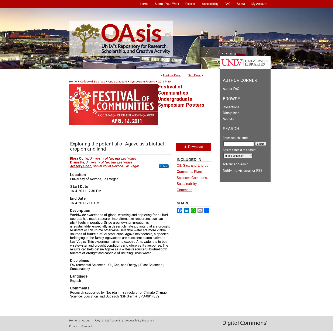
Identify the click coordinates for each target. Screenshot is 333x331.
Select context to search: (239, 150)
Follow (163, 166)
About (86, 320)
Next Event (194, 75)
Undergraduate (117, 81)
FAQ (97, 320)
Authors (228, 119)
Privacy (73, 326)
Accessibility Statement (139, 320)
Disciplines (231, 113)
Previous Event (172, 75)
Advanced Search (235, 164)
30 (169, 81)
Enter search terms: (236, 138)
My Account (112, 320)
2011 (161, 81)
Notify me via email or (242, 171)
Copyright (86, 326)
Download (193, 147)
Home (73, 81)
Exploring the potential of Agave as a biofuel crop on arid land (117, 146)
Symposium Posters (142, 81)
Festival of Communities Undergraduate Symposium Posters (181, 96)
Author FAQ (231, 89)
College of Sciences (93, 81)
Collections (231, 107)
